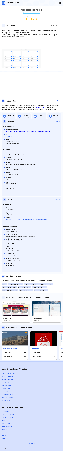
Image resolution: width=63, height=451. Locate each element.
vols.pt (4, 435)
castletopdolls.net (8, 417)
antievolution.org (7, 385)
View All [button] (59, 101)
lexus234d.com (7, 400)
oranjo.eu (5, 391)
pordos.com (6, 423)
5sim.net (4, 429)
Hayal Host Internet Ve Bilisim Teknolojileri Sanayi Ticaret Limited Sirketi (28, 131)
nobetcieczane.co (40, 107)
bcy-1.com (5, 438)
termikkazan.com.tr (10, 349)
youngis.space (7, 426)
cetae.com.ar (6, 420)
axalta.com (5, 382)
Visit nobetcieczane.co (31, 13)
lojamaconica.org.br (9, 414)
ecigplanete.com (7, 379)
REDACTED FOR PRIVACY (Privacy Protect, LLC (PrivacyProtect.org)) (27, 219)
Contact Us (31, 443)
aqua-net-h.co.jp (7, 397)
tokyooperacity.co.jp (9, 373)
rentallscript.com (7, 394)
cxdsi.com (5, 411)
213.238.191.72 (10, 136)
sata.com (5, 432)
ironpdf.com (6, 388)
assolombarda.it (7, 376)
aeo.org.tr (35, 349)
